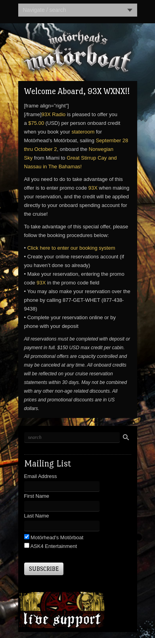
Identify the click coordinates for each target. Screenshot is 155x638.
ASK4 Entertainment (53, 546)
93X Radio (54, 114)
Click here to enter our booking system (71, 248)
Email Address (40, 476)
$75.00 (36, 123)
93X (93, 188)
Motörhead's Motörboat (56, 537)
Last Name (36, 516)
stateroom (82, 132)
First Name (37, 496)
